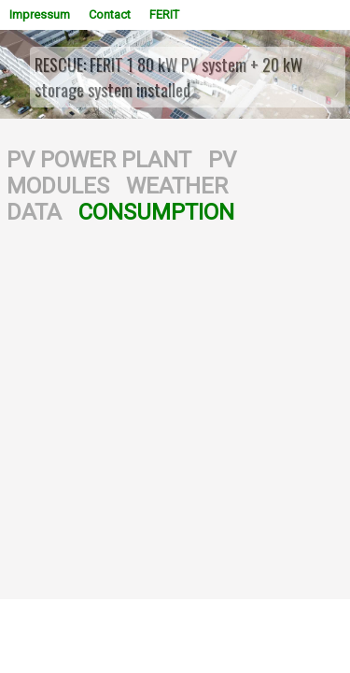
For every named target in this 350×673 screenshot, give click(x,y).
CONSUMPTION (156, 212)
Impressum (39, 14)
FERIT (164, 14)
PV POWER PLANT (99, 160)
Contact (110, 14)
